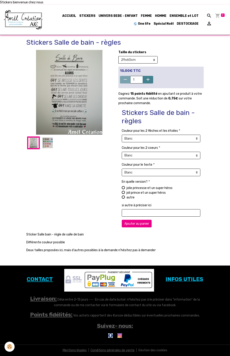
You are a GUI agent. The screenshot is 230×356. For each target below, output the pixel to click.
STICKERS (87, 16)
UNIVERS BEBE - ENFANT (118, 16)
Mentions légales (75, 350)
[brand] (23, 19)
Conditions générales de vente (113, 350)
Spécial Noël (164, 24)
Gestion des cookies (152, 350)
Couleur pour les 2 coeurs (140, 148)
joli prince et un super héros (146, 193)
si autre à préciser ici (136, 205)
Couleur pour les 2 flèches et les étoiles (150, 131)
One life (142, 24)
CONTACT (40, 279)
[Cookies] (9, 347)
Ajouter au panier (136, 224)
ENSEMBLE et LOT (184, 16)
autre (130, 197)
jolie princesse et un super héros (149, 188)
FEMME (146, 16)
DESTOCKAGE (188, 24)
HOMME (160, 16)
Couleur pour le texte (137, 165)
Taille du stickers (132, 52)
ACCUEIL (69, 16)
